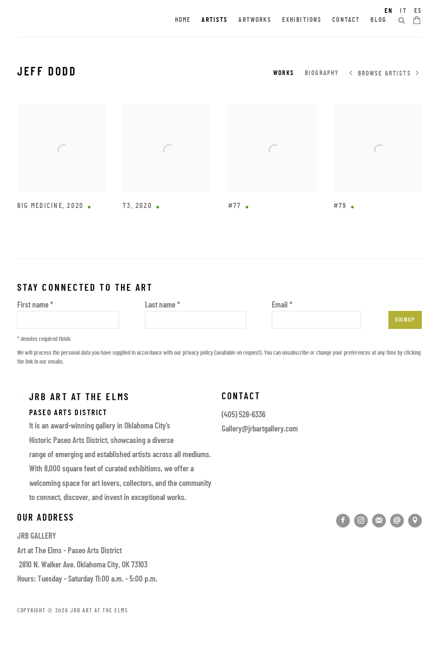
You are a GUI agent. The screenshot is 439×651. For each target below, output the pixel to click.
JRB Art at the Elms (91, 20)
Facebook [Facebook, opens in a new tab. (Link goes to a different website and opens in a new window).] (343, 520)
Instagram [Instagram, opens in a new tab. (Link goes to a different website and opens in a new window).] (361, 520)
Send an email (397, 520)
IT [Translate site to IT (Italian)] (403, 11)
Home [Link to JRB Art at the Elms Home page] (183, 20)
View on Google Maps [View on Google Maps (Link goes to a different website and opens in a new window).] (415, 520)
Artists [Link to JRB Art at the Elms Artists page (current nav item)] (214, 20)
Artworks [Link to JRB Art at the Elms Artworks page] (254, 20)
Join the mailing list (379, 520)
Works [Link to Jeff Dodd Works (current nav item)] (283, 73)
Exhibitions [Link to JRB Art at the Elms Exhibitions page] (302, 20)
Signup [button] (405, 320)
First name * (35, 305)
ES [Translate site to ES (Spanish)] (418, 11)
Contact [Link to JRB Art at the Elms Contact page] (346, 20)
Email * (282, 305)
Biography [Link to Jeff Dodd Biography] (322, 73)
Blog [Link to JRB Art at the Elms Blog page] (378, 20)
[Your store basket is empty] (417, 21)
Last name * (162, 305)
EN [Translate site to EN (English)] (389, 11)
